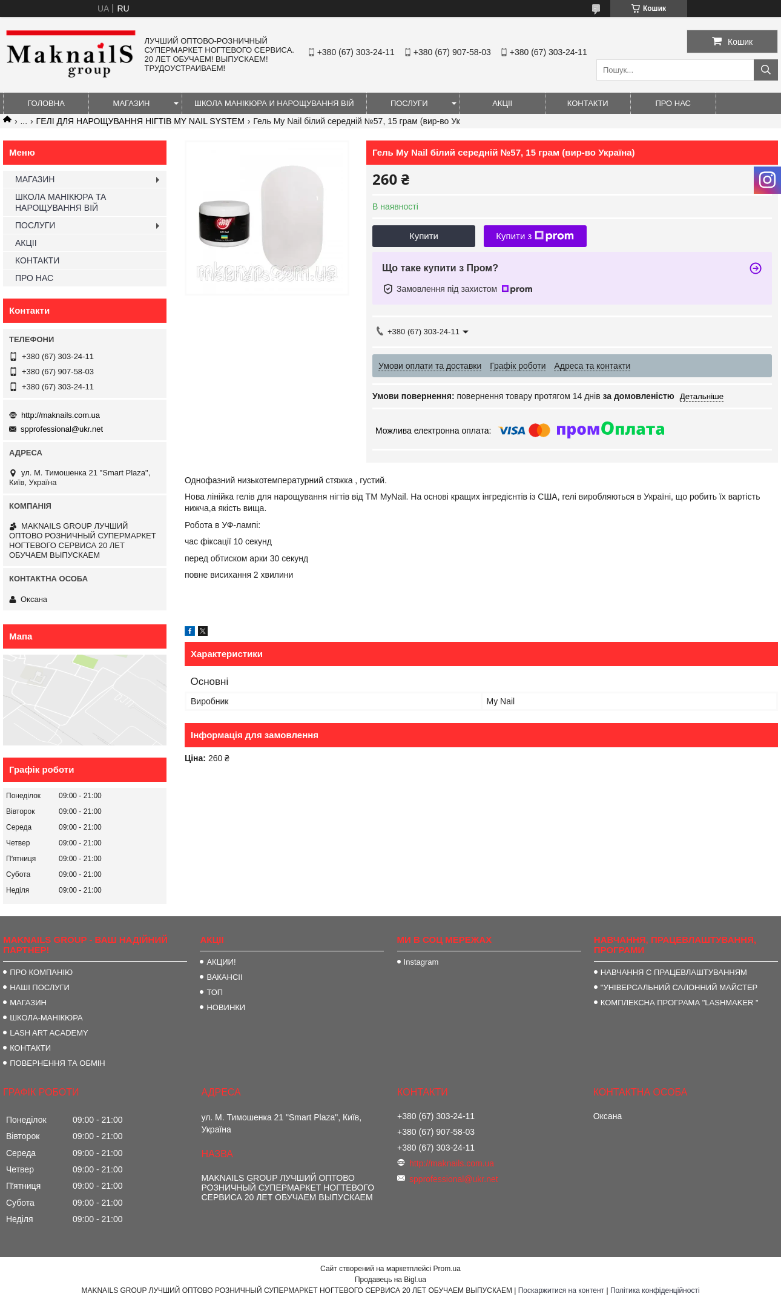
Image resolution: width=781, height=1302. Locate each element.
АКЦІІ (502, 103)
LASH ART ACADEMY (49, 1032)
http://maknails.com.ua (60, 415)
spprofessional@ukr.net (62, 429)
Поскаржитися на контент (561, 1290)
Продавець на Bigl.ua (390, 1279)
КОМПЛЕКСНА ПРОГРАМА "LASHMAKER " (680, 1002)
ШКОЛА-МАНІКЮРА (46, 1017)
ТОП (214, 992)
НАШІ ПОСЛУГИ (40, 987)
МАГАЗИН (131, 103)
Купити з (535, 236)
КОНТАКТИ (587, 103)
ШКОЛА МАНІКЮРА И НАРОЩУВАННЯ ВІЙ (274, 103)
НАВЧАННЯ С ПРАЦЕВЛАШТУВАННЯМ (674, 972)
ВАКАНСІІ (224, 977)
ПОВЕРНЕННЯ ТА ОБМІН (57, 1063)
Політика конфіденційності (655, 1290)
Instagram (421, 962)
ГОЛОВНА (46, 103)
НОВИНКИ (225, 1007)
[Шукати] (766, 70)
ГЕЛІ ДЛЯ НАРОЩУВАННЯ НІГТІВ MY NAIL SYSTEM (140, 121)
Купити (423, 236)
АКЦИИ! (221, 962)
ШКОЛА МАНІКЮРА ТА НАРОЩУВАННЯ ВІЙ (60, 202)
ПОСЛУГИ (409, 103)
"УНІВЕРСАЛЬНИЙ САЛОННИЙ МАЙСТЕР (679, 987)
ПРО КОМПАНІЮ (41, 972)
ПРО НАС (673, 103)
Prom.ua (447, 1268)
